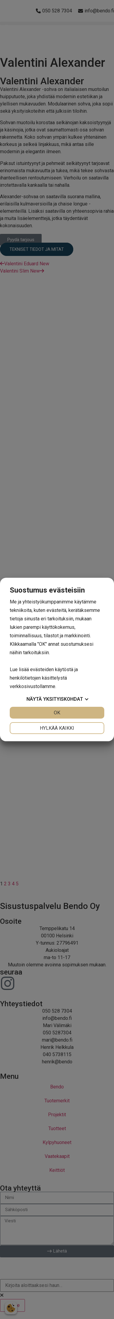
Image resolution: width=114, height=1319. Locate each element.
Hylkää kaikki (57, 728)
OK (57, 713)
